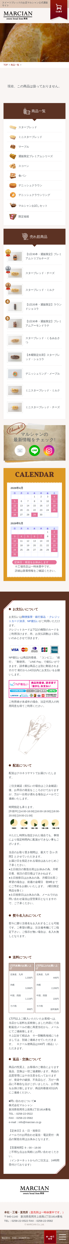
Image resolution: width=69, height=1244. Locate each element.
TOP (6, 65)
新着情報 (28, 570)
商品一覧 (15, 65)
